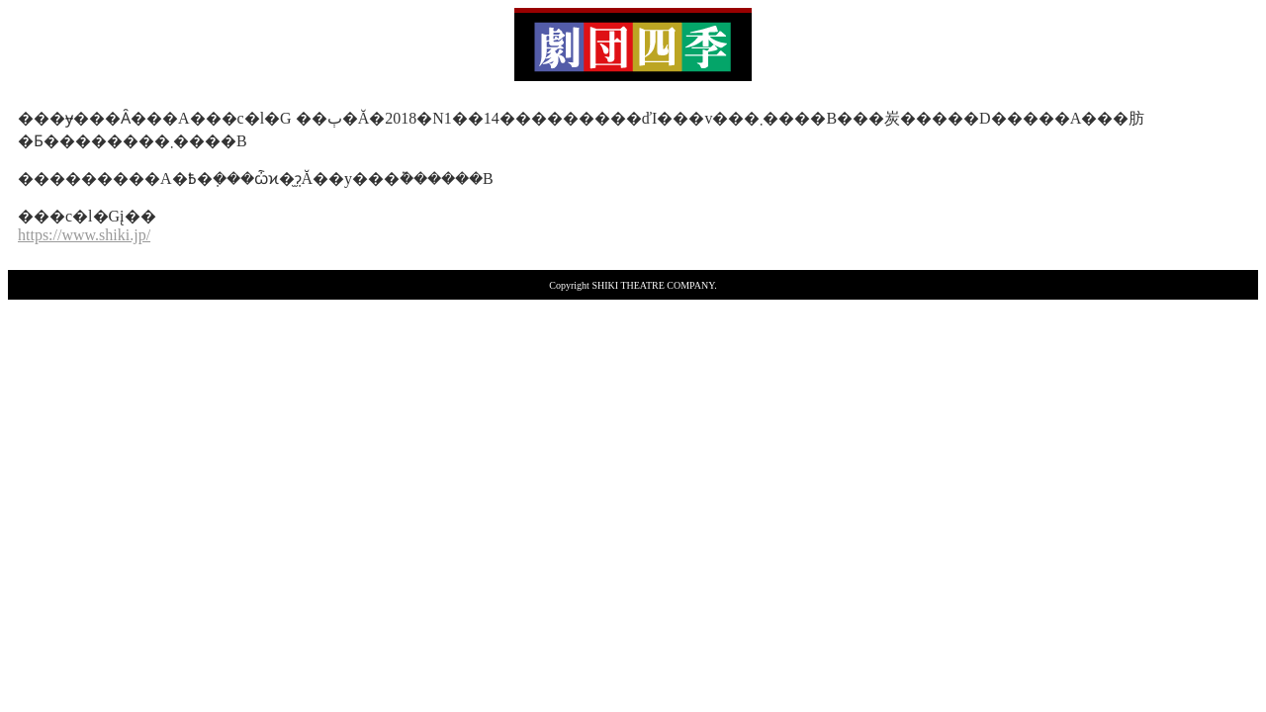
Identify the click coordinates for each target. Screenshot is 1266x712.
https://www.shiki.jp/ (84, 234)
